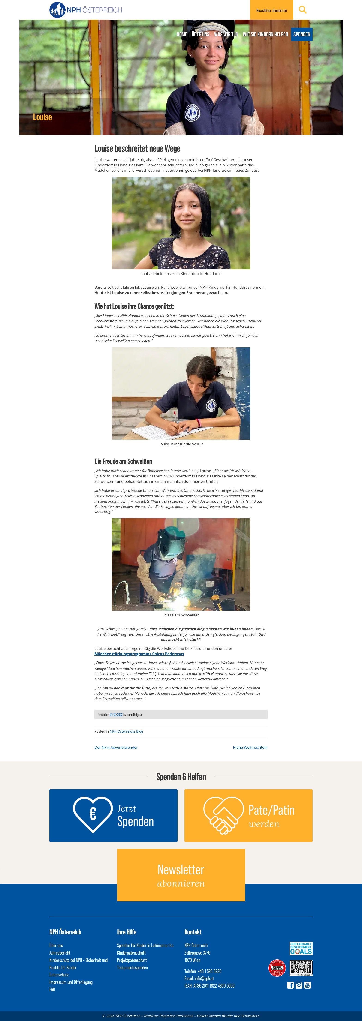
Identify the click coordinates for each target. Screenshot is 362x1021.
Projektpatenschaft (132, 960)
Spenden (301, 34)
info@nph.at (204, 978)
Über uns (200, 34)
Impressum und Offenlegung (71, 982)
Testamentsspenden (132, 967)
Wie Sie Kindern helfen (265, 34)
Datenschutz (59, 974)
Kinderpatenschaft (131, 952)
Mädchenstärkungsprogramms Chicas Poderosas (139, 653)
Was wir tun (226, 34)
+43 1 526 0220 (209, 971)
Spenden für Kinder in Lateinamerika (145, 945)
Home (182, 34)
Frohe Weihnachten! (250, 747)
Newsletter (271, 10)
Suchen (303, 9)
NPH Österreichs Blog (126, 731)
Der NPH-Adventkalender (116, 747)
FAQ (52, 989)
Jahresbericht (59, 952)
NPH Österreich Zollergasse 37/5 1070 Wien (197, 952)
